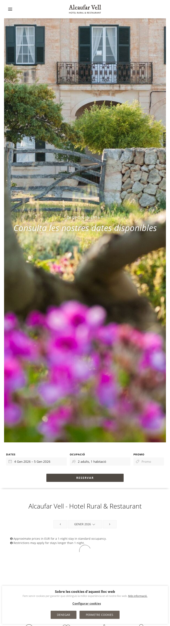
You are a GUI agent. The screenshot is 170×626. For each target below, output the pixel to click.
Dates (10, 454)
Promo (138, 454)
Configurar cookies (86, 603)
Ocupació (77, 454)
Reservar (85, 478)
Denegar (63, 615)
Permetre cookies (99, 615)
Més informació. (137, 596)
